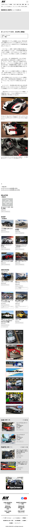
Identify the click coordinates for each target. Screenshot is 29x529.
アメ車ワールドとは (4, 4)
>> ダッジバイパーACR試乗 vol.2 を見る (10, 189)
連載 (25, 4)
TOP (2, 6)
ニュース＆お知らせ (7, 6)
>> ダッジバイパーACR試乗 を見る (9, 188)
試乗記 (23, 4)
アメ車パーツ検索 (15, 4)
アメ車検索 (10, 4)
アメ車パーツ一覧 (24, 447)
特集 (20, 4)
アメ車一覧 (25, 420)
